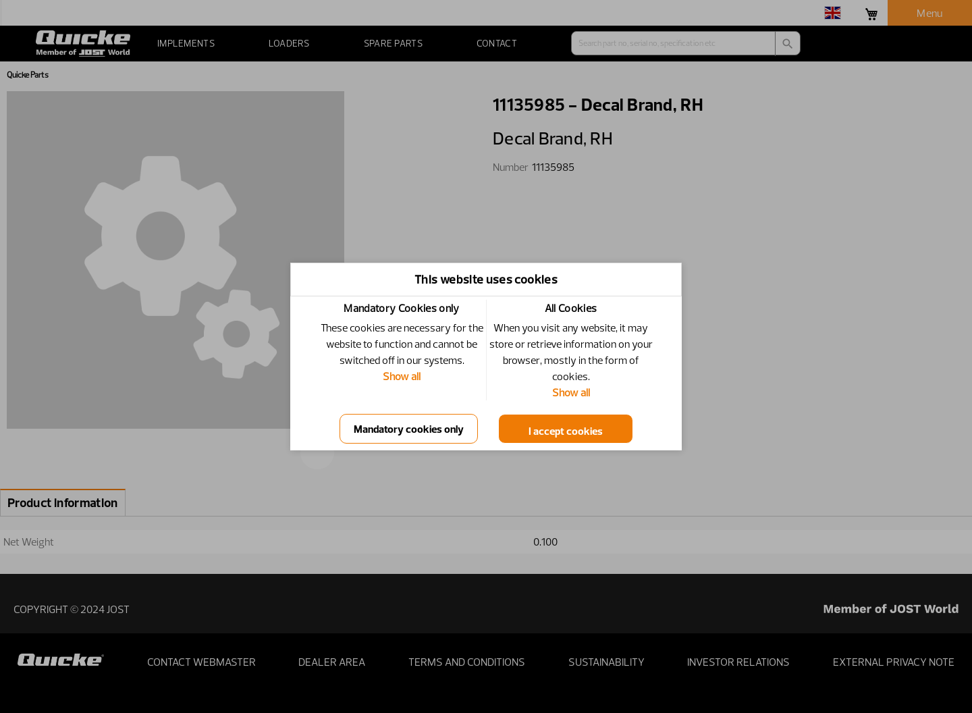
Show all (402, 376)
